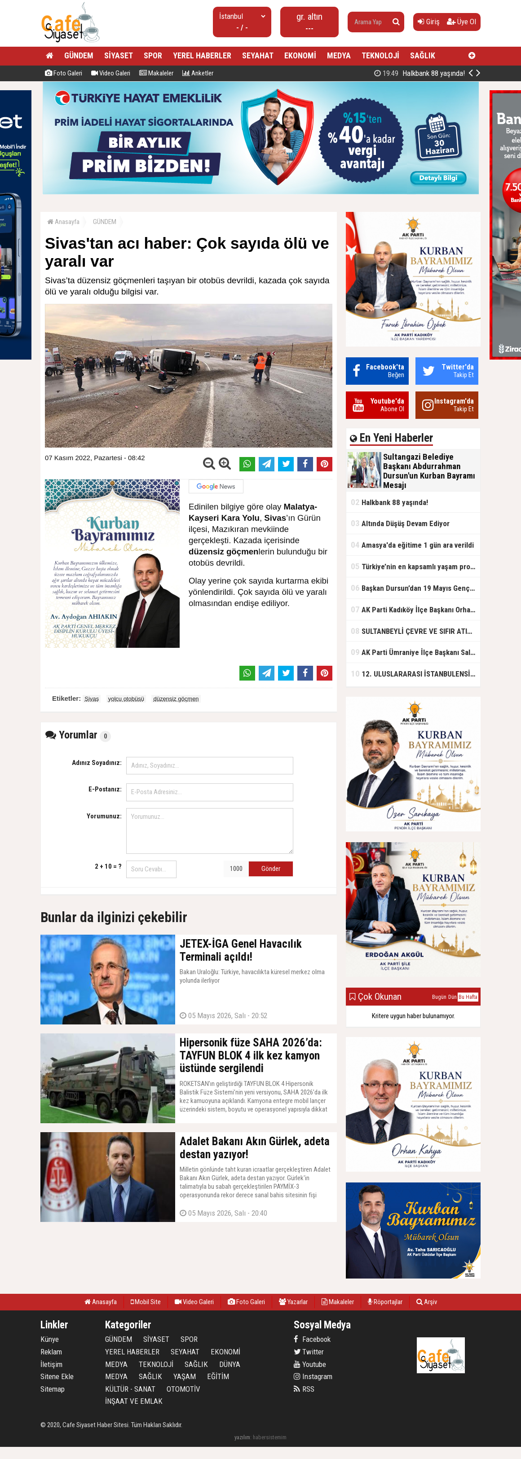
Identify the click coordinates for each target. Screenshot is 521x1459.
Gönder (270, 869)
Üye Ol (461, 21)
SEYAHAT (258, 55)
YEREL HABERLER (202, 55)
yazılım (242, 1437)
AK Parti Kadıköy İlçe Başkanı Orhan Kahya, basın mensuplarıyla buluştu (415, 609)
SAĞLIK (422, 55)
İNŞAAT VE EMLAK (134, 1401)
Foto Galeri (63, 73)
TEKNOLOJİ (380, 55)
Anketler (197, 73)
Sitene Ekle (57, 1376)
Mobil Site (146, 1302)
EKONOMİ (300, 55)
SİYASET (118, 55)
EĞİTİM (218, 1376)
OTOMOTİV (183, 1388)
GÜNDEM (78, 55)
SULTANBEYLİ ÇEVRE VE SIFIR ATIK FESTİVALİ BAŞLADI (415, 631)
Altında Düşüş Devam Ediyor (400, 523)
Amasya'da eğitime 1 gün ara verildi (412, 545)
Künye (49, 1339)
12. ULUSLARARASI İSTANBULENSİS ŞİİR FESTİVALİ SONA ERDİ (415, 673)
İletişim (51, 1364)
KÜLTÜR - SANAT (130, 1388)
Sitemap (52, 1388)
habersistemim (270, 1437)
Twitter (309, 1351)
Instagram (313, 1376)
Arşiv (426, 1302)
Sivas (91, 698)
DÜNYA (229, 1364)
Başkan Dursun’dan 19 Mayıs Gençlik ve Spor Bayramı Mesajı (415, 588)
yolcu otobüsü (126, 698)
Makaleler (156, 73)
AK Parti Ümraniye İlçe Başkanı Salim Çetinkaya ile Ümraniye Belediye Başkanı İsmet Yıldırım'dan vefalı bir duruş (415, 652)
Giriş (429, 21)
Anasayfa (63, 222)
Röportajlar (385, 1302)
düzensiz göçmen (176, 698)
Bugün (439, 997)
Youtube (310, 1364)
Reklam (51, 1351)
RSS (304, 1388)
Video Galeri (110, 73)
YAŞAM (184, 1376)
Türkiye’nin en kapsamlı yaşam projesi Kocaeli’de (415, 566)
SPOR (153, 55)
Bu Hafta (468, 997)
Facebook (312, 1339)
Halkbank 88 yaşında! (389, 502)
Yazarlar (293, 1302)
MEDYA (339, 55)
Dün (452, 997)
